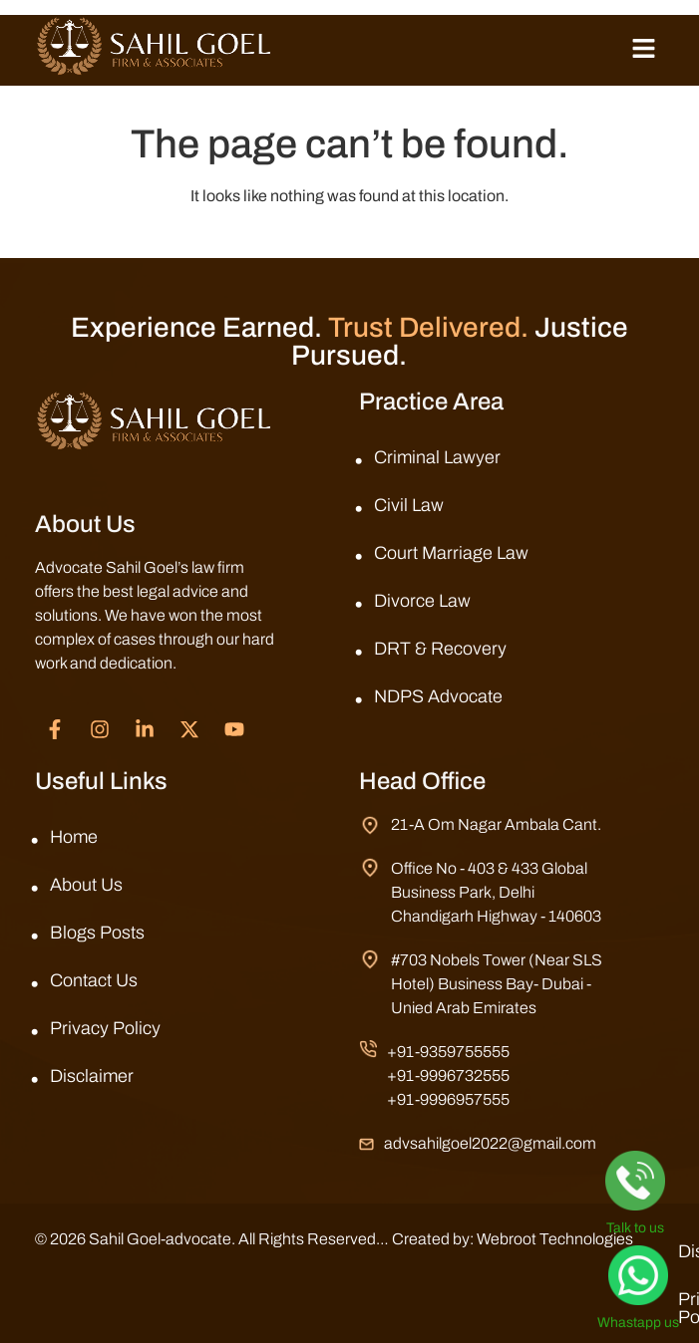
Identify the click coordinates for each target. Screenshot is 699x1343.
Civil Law (409, 505)
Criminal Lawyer (437, 457)
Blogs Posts (97, 932)
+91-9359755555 (448, 1051)
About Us (86, 885)
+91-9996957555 (448, 1099)
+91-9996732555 (448, 1075)
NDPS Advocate (438, 696)
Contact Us (94, 980)
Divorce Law (422, 601)
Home (74, 837)
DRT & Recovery (440, 649)
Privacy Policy (105, 1028)
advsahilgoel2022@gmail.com (490, 1143)
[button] (644, 50)
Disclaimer (92, 1076)
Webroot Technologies (555, 1238)
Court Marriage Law (451, 553)
